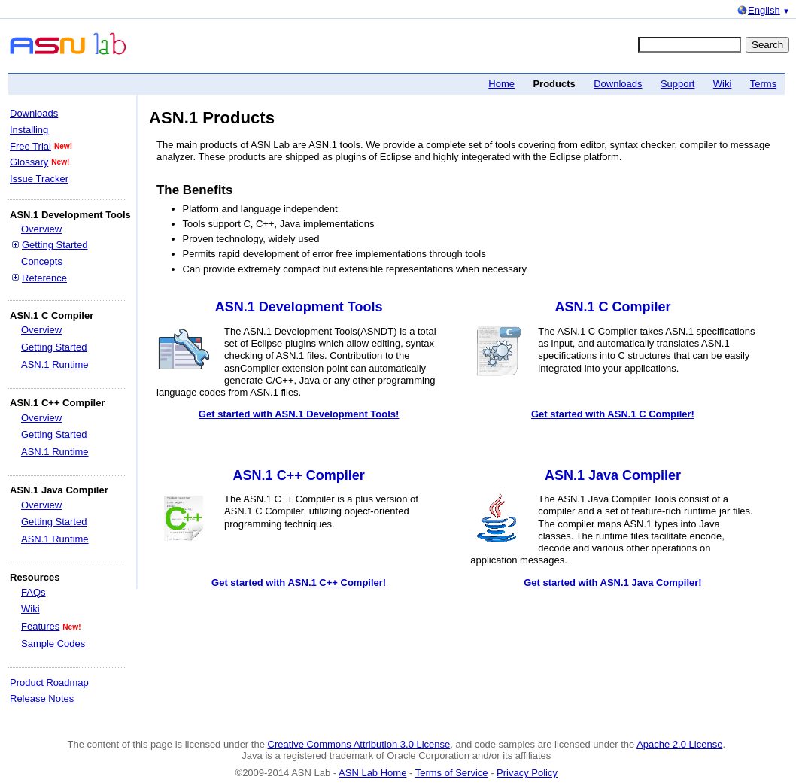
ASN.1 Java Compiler (613, 475)
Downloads (618, 84)
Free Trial (30, 146)
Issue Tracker (39, 178)
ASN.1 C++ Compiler (299, 475)
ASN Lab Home (372, 772)
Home (501, 84)
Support (678, 84)
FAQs (33, 592)
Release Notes (42, 698)
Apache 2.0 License (679, 744)
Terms (763, 84)
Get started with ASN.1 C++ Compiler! (298, 582)
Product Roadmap (49, 682)
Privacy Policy (527, 772)
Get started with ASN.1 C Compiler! (612, 414)
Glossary (29, 162)
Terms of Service (451, 772)
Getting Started (54, 244)
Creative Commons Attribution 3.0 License (359, 744)
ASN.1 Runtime (55, 364)
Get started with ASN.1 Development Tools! (299, 414)
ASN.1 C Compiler (612, 306)
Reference (44, 278)
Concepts (41, 261)
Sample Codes (53, 643)
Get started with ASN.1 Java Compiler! (612, 582)
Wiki (722, 84)
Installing (29, 129)
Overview (41, 229)
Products (554, 84)
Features (40, 626)
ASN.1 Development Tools (299, 306)
